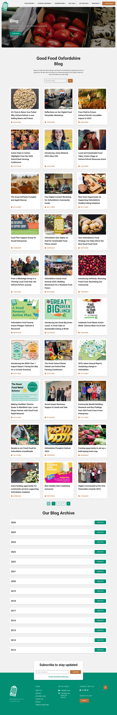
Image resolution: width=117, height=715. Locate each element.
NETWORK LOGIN (41, 696)
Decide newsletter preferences (58, 676)
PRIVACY (38, 702)
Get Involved (84, 3)
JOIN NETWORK (109, 3)
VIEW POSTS (100, 522)
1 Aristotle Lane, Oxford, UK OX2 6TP (64, 695)
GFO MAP (38, 693)
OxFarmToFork (60, 3)
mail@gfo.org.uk (64, 690)
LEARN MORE (15, 33)
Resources (96, 3)
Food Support (29, 3)
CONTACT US (39, 699)
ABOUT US (39, 690)
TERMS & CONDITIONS (42, 705)
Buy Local (73, 3)
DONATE (84, 700)
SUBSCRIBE (76, 672)
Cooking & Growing (45, 3)
